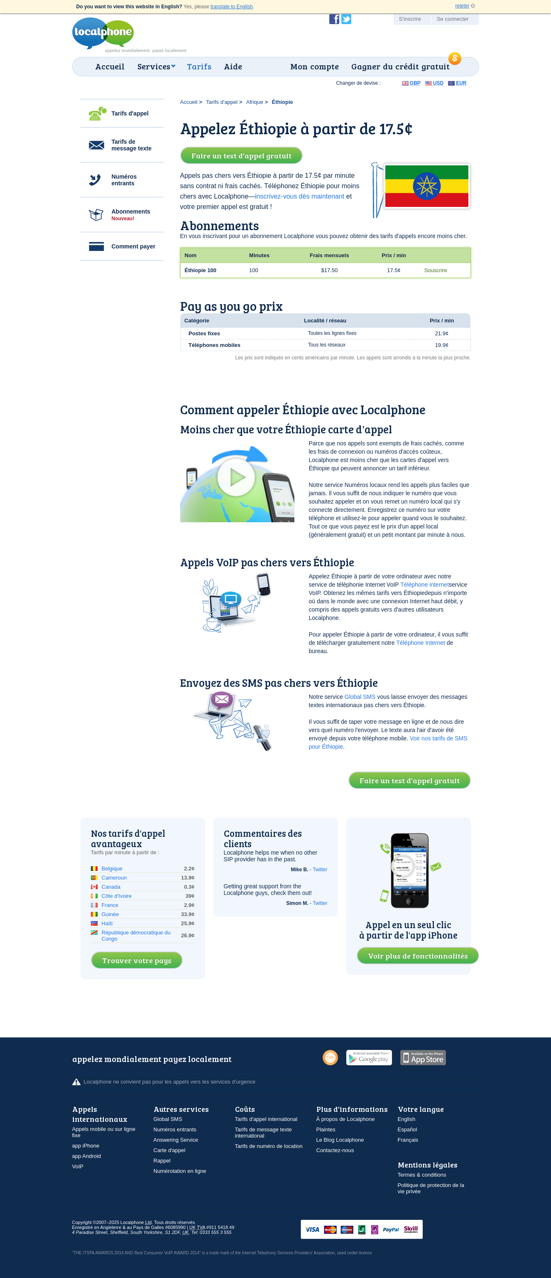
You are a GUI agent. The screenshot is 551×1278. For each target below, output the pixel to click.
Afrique (254, 102)
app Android (86, 1156)
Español (407, 1129)
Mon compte (314, 66)
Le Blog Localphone (340, 1140)
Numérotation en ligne (180, 1171)
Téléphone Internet (420, 642)
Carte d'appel (170, 1150)
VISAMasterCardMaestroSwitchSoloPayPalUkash (373, 1230)
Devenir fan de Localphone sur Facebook (334, 19)
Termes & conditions (422, 1175)
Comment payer (134, 246)
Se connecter (453, 19)
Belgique (112, 868)
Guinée (110, 914)
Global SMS (360, 696)
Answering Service (176, 1140)
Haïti (107, 923)
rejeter (462, 6)
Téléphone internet (424, 584)
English (407, 1119)
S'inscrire (410, 19)
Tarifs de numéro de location (269, 1146)
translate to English (232, 7)
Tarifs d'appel (130, 113)
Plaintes (325, 1129)
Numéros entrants (124, 180)
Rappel (162, 1161)
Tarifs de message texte (132, 145)
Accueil (110, 66)
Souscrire (435, 270)
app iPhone (86, 1146)
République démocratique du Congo (136, 935)
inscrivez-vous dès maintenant (299, 196)
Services (153, 66)
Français (408, 1140)
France (110, 905)
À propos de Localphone (345, 1119)
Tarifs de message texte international (263, 1132)
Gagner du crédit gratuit (400, 66)
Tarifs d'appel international (266, 1119)
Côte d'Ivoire (117, 896)
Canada (111, 887)
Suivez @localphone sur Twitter (346, 19)
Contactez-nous (335, 1150)
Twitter (320, 869)
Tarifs (199, 66)
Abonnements (131, 214)
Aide (233, 66)
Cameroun (114, 878)
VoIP (77, 1166)
